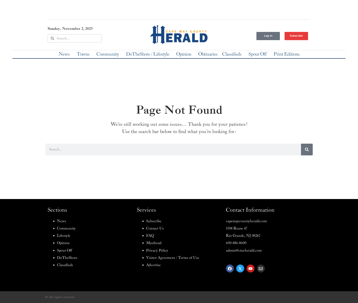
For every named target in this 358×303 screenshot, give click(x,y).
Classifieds (233, 54)
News (65, 54)
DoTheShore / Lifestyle (148, 54)
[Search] (307, 149)
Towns (84, 54)
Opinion (185, 54)
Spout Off (258, 54)
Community (108, 54)
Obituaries (207, 54)
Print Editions (287, 54)
